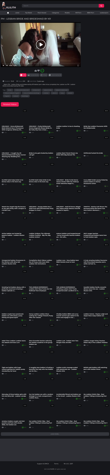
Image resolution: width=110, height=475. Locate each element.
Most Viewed (42, 13)
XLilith (52, 469)
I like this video (36, 70)
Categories (55, 13)
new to (54, 93)
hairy (62, 93)
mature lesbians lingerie (12, 93)
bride (9, 90)
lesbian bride (48, 90)
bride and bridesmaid (22, 90)
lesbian (70, 93)
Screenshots (34, 75)
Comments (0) (56, 75)
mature (15, 96)
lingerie (7, 96)
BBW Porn (90, 13)
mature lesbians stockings (31, 93)
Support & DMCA (43, 464)
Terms (56, 464)
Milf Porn (78, 13)
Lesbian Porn (8, 13)
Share (45, 75)
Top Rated (28, 13)
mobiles (46, 93)
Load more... (55, 434)
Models (67, 13)
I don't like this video (38, 70)
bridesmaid (36, 90)
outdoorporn (104, 13)
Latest (17, 13)
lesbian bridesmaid (61, 90)
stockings (25, 96)
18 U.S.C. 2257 (68, 464)
